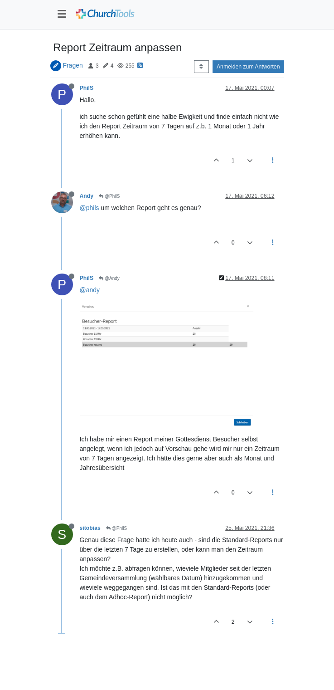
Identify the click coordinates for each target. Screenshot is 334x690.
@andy (90, 290)
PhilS (87, 88)
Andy (87, 196)
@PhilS (109, 196)
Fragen (72, 65)
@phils (89, 207)
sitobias (90, 528)
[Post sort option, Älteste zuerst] (201, 66)
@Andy (109, 278)
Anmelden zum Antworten (248, 67)
